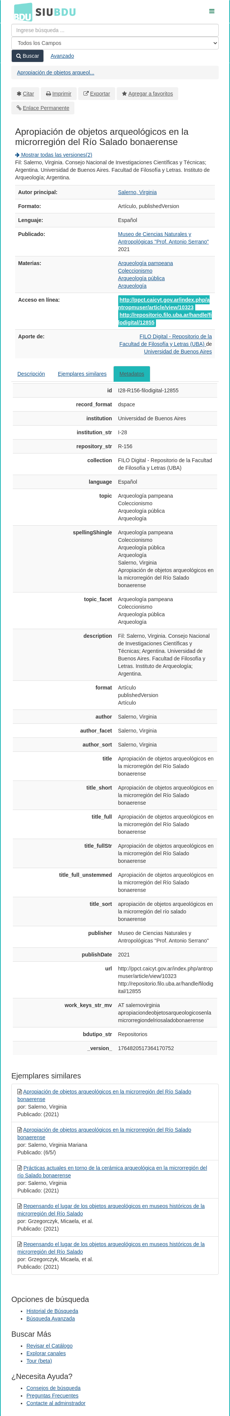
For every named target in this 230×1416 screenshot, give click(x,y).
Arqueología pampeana (145, 263)
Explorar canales (46, 1353)
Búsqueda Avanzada (50, 1319)
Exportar (100, 94)
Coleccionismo (135, 271)
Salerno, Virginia (137, 192)
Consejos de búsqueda (53, 1388)
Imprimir (61, 94)
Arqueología (132, 286)
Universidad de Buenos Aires (178, 352)
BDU (21, 12)
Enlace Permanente (46, 108)
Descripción (31, 374)
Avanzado (62, 56)
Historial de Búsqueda (52, 1311)
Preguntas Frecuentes (52, 1396)
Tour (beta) (39, 1361)
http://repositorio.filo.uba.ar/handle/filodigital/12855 (165, 318)
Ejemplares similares (82, 374)
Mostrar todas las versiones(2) (53, 155)
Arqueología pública (141, 278)
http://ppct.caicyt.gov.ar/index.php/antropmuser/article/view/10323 (164, 303)
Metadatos (131, 374)
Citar (28, 94)
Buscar (27, 56)
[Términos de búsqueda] (115, 30)
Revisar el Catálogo (49, 1346)
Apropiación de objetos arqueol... (55, 72)
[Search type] (115, 43)
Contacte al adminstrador (55, 1403)
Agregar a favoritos (150, 94)
